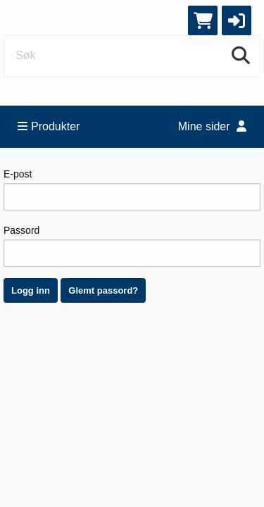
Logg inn (30, 290)
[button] (236, 20)
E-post (132, 189)
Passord (132, 246)
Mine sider (212, 126)
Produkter (49, 126)
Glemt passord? (103, 290)
